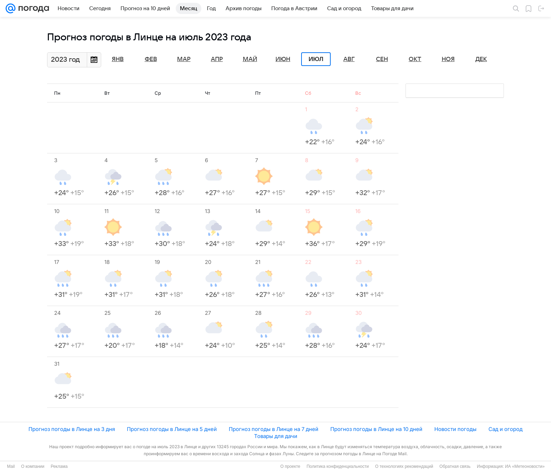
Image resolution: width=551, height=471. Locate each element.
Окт (415, 59)
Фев (151, 59)
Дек (481, 59)
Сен (382, 59)
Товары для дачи (275, 436)
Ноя (448, 59)
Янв (118, 59)
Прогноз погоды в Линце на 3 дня (71, 429)
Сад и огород (505, 429)
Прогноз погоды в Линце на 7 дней (273, 429)
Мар (183, 59)
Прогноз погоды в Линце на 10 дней (376, 429)
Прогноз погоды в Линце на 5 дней (172, 429)
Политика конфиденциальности (337, 466)
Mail (11, 466)
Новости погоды (455, 429)
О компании (32, 466)
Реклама (59, 466)
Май (250, 59)
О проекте (290, 466)
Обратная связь (455, 466)
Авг (349, 59)
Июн (283, 59)
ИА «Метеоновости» (525, 466)
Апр (217, 59)
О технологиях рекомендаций (404, 466)
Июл (316, 59)
